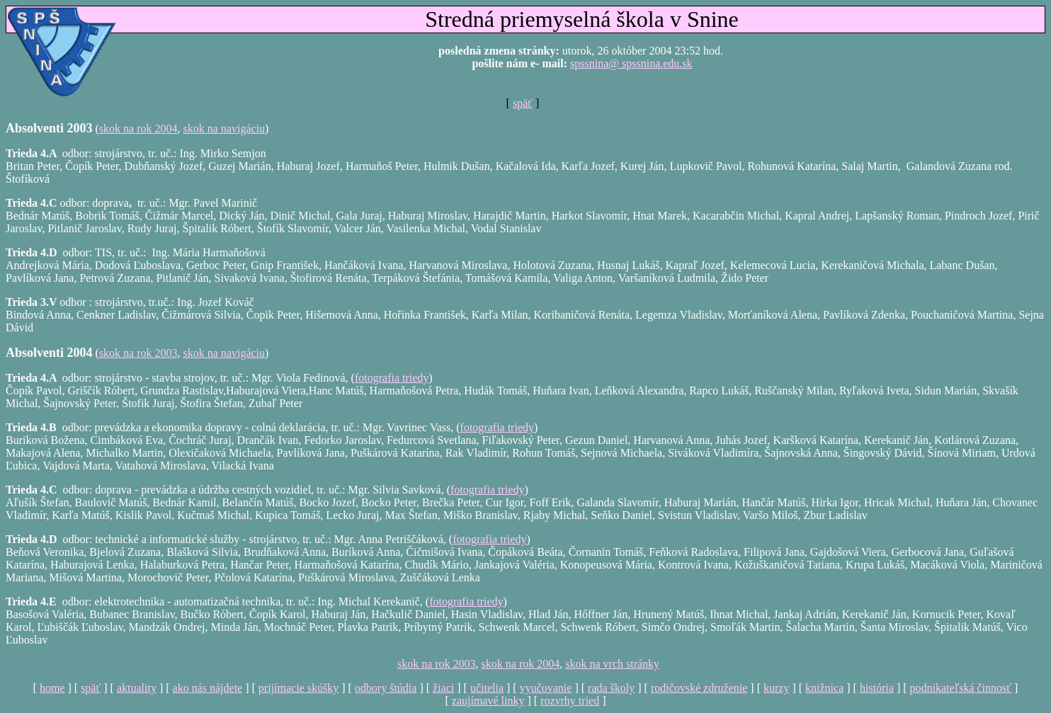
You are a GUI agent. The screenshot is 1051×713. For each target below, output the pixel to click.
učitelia (487, 688)
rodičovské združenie (699, 688)
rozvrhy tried (569, 701)
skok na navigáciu (224, 128)
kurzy (776, 688)
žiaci (443, 688)
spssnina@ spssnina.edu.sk (631, 63)
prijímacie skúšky (299, 688)
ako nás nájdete (208, 688)
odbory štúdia (386, 688)
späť (523, 103)
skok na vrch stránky (612, 664)
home (52, 688)
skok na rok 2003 (138, 353)
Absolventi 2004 (49, 353)
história (877, 688)
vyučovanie (546, 688)
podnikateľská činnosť (961, 688)
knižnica (824, 688)
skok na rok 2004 (138, 128)
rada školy (611, 688)
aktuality (137, 688)
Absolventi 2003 (49, 128)
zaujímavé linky (488, 701)
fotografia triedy (391, 378)
